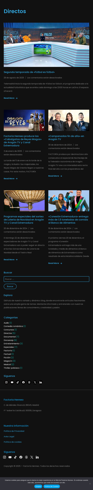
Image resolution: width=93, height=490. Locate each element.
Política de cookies (13, 442)
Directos (8, 333)
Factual (7, 354)
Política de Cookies (52, 486)
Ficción (7, 357)
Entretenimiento (11, 343)
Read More (9, 98)
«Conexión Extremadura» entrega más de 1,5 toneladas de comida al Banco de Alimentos (68, 219)
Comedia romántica (13, 326)
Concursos (9, 329)
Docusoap (8, 340)
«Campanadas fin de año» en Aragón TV (66, 137)
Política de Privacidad (14, 431)
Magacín (8, 361)
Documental (10, 336)
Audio (6, 322)
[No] (90, 483)
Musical (7, 364)
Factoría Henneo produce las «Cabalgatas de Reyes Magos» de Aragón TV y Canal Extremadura (23, 140)
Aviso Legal (9, 436)
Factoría (8, 350)
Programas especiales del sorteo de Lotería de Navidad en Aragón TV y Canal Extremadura (24, 219)
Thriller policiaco (11, 368)
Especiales (9, 347)
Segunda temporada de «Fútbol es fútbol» (29, 72)
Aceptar (38, 486)
